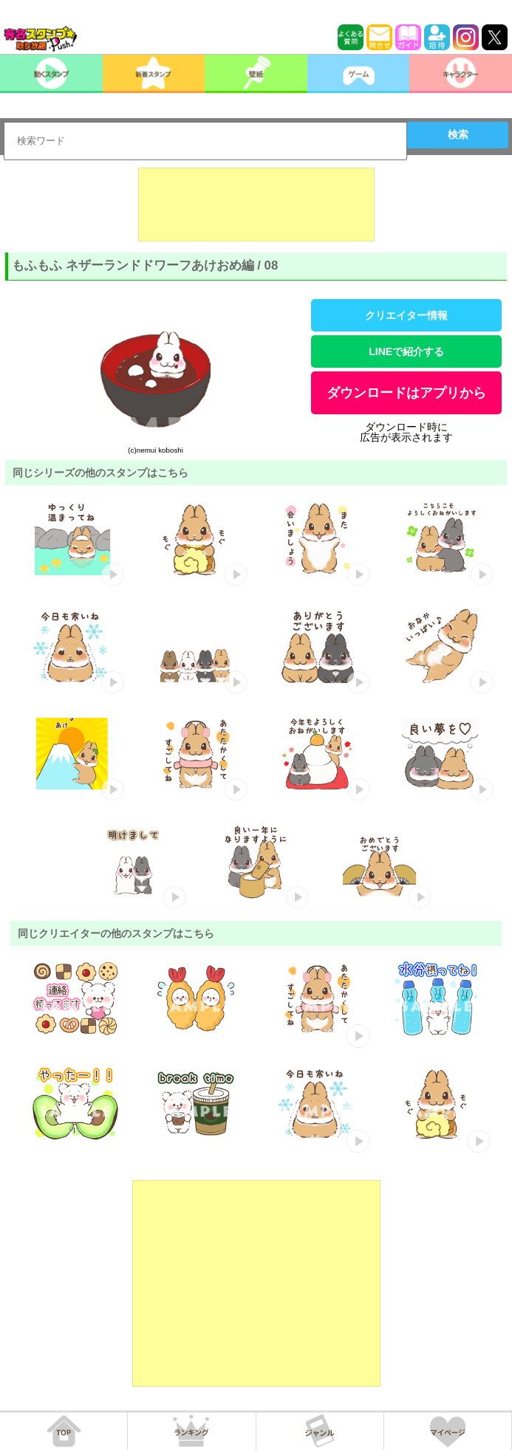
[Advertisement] (256, 204)
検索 (458, 134)
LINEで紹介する (406, 351)
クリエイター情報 (406, 315)
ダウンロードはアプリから (406, 392)
